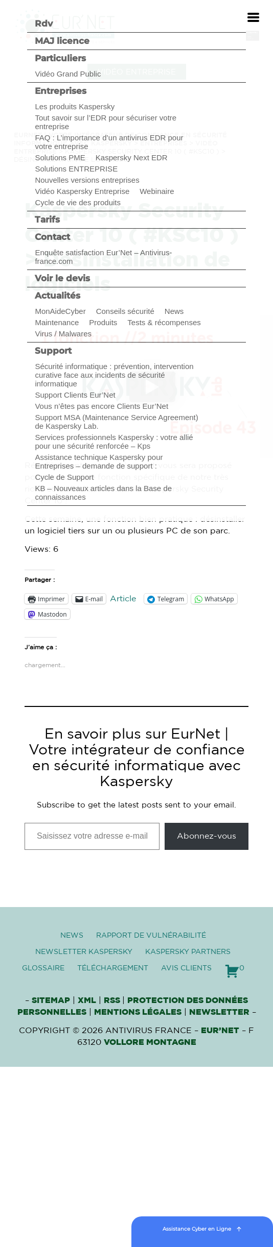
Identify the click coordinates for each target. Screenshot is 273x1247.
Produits (103, 322)
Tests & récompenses (163, 322)
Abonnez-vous (206, 836)
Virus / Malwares (63, 333)
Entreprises (60, 91)
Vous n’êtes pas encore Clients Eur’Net (101, 406)
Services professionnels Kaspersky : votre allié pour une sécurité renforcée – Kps (114, 441)
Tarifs (47, 219)
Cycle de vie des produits (78, 202)
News (174, 311)
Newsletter (219, 1012)
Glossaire (43, 968)
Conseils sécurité (125, 311)
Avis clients (186, 968)
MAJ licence (62, 41)
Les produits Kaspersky (75, 106)
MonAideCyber (60, 311)
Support (53, 351)
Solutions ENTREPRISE (76, 168)
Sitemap (51, 1000)
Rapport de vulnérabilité (151, 935)
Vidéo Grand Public (68, 73)
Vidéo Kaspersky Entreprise (82, 191)
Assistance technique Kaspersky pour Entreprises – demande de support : (99, 461)
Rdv (44, 23)
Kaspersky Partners (188, 952)
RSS (113, 1000)
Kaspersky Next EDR (132, 157)
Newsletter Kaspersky (83, 952)
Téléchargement (112, 968)
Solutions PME (60, 157)
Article (123, 599)
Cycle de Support (64, 477)
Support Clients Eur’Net (75, 394)
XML (87, 1000)
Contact (52, 237)
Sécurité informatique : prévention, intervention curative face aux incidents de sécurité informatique (114, 375)
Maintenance (57, 322)
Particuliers (60, 58)
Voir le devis (62, 278)
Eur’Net (220, 1030)
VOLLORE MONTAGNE (150, 1042)
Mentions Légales (137, 1012)
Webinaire (157, 191)
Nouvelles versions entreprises (87, 180)
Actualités (57, 295)
